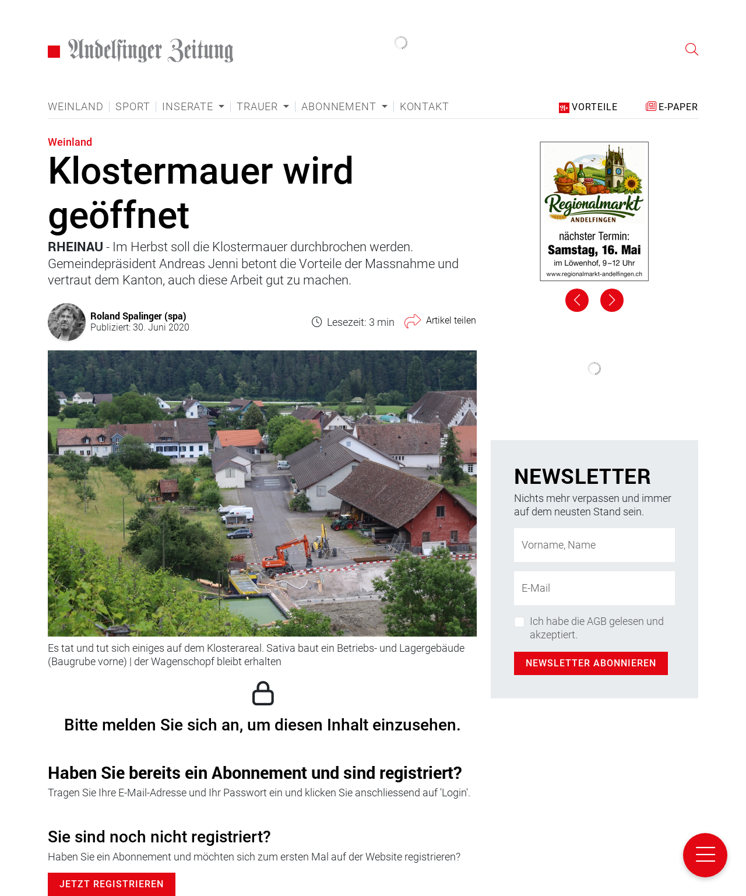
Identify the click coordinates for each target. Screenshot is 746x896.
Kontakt (424, 106)
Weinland (75, 106)
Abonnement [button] (340, 106)
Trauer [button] (259, 106)
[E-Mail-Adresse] (594, 588)
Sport (132, 106)
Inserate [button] (189, 106)
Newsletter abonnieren (591, 663)
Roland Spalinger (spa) (138, 316)
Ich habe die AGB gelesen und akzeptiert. (597, 628)
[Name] (594, 545)
